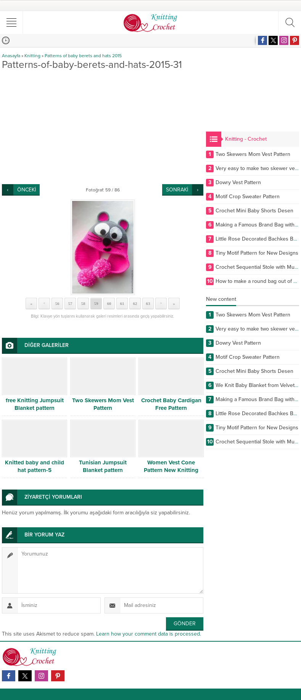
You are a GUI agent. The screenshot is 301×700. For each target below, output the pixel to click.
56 (57, 303)
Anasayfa (11, 55)
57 (70, 303)
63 (148, 303)
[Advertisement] (102, 127)
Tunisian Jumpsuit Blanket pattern (103, 466)
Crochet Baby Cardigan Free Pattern (171, 404)
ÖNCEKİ (26, 189)
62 (135, 303)
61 (122, 303)
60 (109, 303)
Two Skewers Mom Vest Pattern (103, 404)
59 (96, 303)
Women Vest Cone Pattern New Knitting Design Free (171, 470)
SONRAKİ (177, 189)
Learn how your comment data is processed (148, 634)
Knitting (32, 55)
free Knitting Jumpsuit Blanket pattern (35, 404)
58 (83, 303)
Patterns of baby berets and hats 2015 (83, 55)
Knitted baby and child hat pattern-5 (34, 466)
